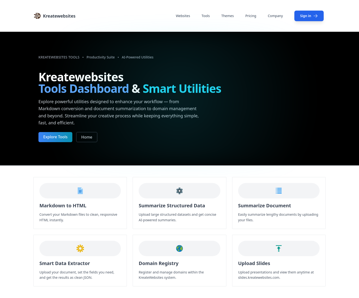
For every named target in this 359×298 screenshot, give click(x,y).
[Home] (54, 16)
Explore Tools (55, 136)
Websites (183, 15)
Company (275, 15)
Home (86, 137)
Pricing (250, 15)
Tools (206, 15)
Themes (227, 15)
